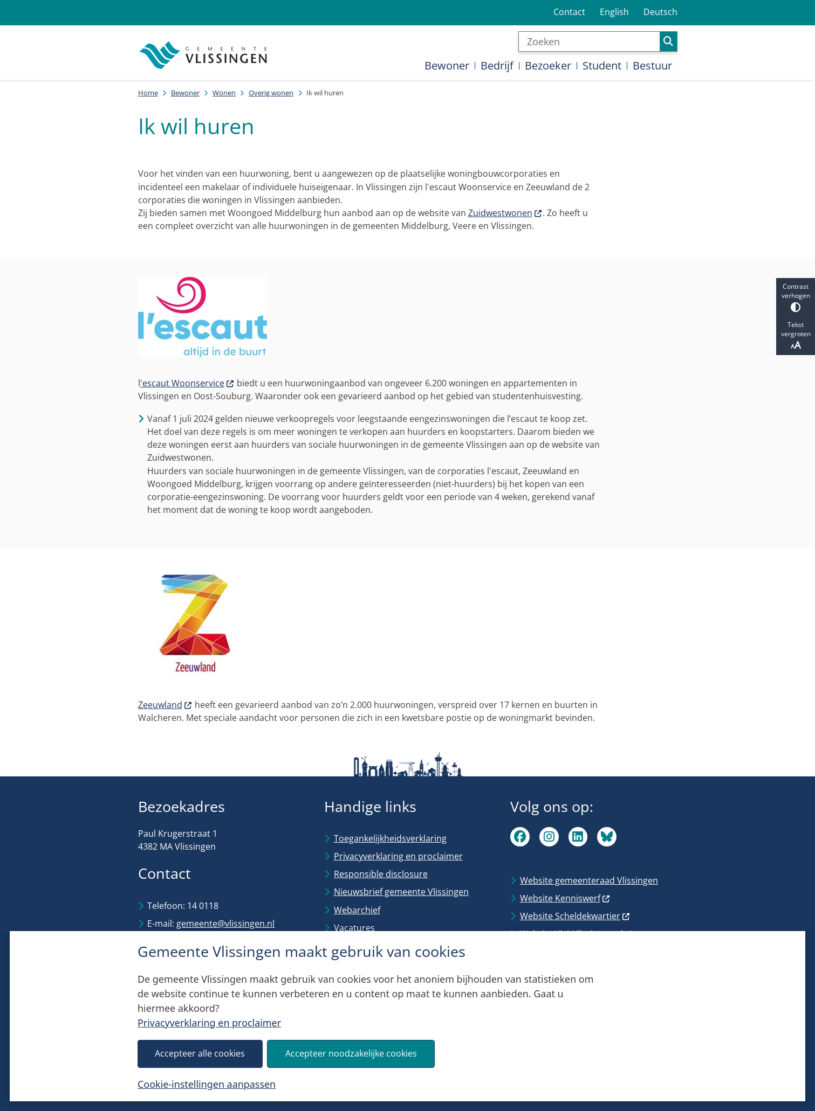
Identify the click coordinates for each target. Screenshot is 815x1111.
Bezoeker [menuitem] (548, 65)
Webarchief (357, 910)
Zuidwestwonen (505, 213)
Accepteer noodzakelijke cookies (351, 1053)
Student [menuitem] (602, 65)
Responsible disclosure (381, 874)
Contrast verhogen (795, 297)
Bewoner (185, 93)
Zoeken (668, 41)
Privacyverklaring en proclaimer (209, 1022)
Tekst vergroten (795, 335)
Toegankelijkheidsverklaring (390, 838)
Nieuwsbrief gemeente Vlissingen (401, 892)
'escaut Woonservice (187, 383)
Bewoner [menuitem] (446, 65)
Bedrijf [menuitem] (497, 65)
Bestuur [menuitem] (652, 65)
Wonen (224, 93)
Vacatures (354, 928)
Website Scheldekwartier (575, 916)
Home (148, 93)
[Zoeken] (589, 41)
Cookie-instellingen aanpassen (207, 1084)
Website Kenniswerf (565, 898)
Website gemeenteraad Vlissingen (589, 880)
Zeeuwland (165, 705)
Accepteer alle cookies (200, 1053)
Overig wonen (271, 93)
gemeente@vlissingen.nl (225, 923)
